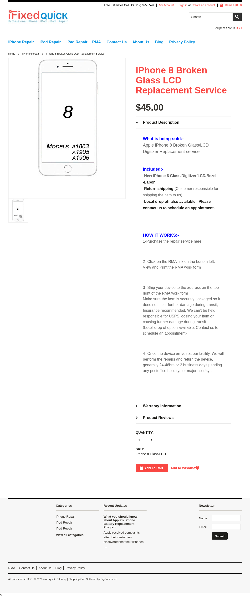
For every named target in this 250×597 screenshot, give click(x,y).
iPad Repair (76, 42)
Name (203, 518)
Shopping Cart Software (83, 579)
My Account (166, 5)
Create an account (203, 5)
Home (11, 53)
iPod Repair (50, 42)
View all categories (70, 535)
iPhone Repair (21, 42)
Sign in (183, 5)
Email (203, 527)
